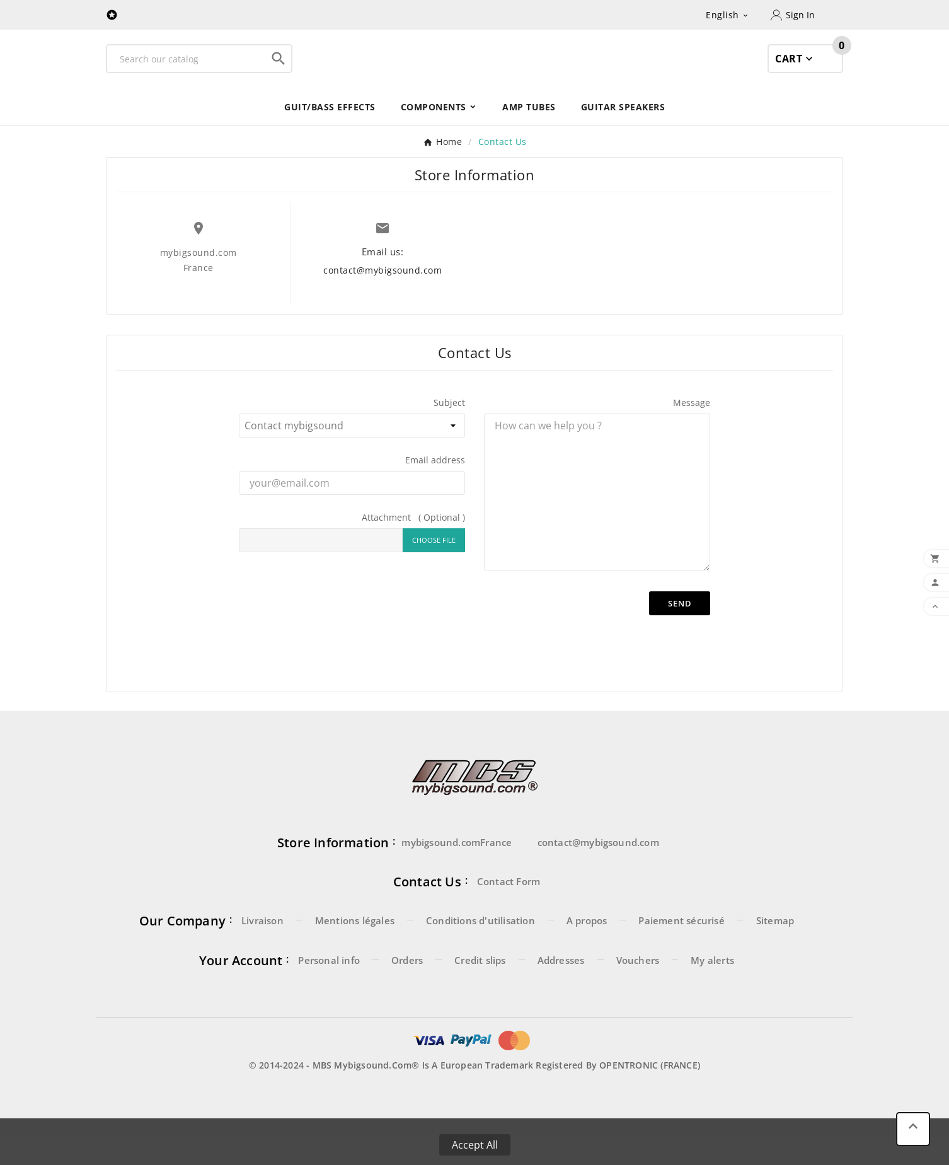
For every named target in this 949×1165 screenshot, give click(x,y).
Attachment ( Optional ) (413, 546)
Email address (435, 488)
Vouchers (638, 988)
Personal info (329, 988)
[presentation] (461, 673)
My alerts (712, 988)
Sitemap (775, 948)
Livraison (262, 948)
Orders (407, 988)
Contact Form (508, 909)
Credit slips (479, 988)
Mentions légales (354, 948)
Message (691, 431)
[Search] (186, 73)
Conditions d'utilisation (480, 948)
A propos (587, 948)
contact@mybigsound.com (382, 298)
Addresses (561, 988)
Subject (449, 431)
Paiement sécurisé (681, 948)
